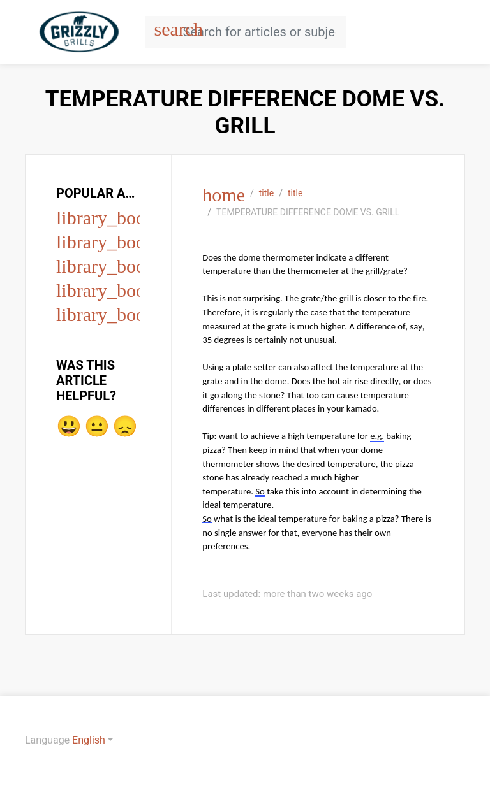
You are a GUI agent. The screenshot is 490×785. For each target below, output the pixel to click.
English (88, 740)
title (266, 193)
